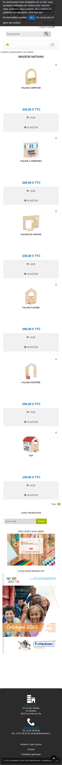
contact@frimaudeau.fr (40, 733)
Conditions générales (31, 754)
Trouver (41, 521)
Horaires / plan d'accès (31, 744)
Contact (31, 749)
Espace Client (47, 27)
